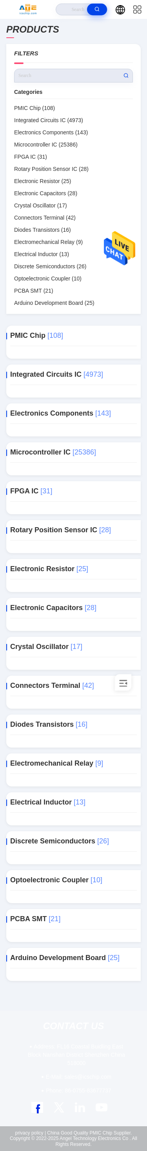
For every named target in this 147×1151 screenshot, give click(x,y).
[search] (97, 9)
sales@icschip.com (78, 1077)
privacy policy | (30, 1133)
